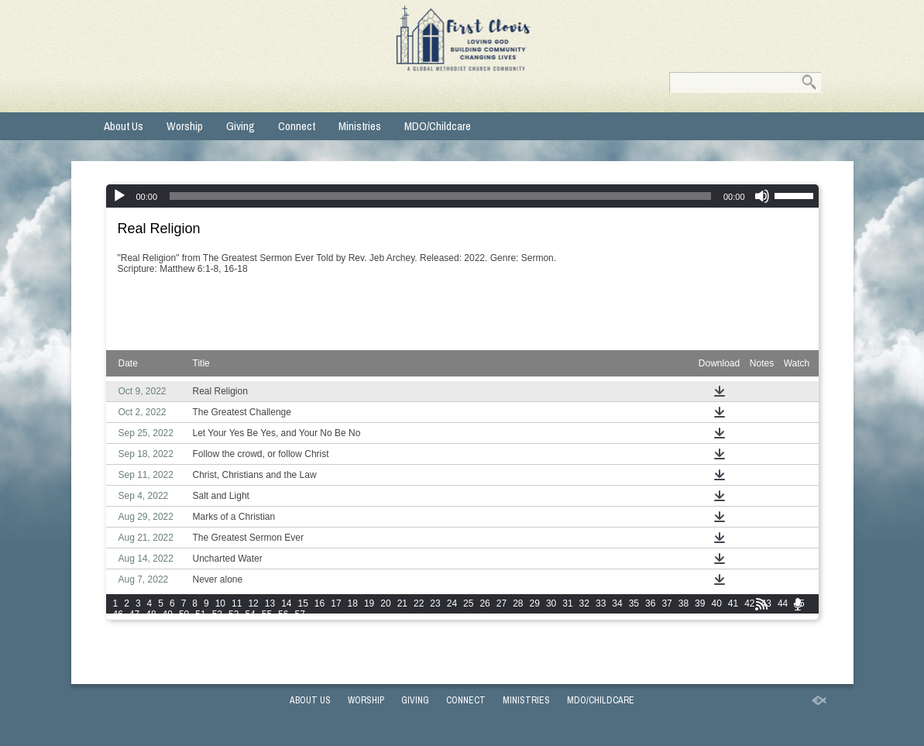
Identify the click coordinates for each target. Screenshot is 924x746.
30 (551, 603)
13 (270, 603)
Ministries (359, 126)
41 (733, 603)
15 (302, 603)
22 (419, 603)
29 (535, 603)
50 (184, 614)
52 (217, 614)
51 (200, 614)
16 (319, 603)
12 (253, 603)
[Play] (119, 196)
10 (220, 603)
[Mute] (762, 196)
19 (369, 603)
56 (283, 614)
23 (435, 603)
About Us (123, 126)
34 (617, 603)
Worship (185, 126)
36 (650, 603)
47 (134, 614)
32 (584, 603)
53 (233, 614)
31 (567, 603)
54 (250, 614)
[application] (462, 196)
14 (286, 603)
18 (353, 603)
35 (634, 603)
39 (700, 603)
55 (267, 614)
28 (518, 603)
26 (484, 603)
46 (118, 614)
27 (501, 603)
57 (299, 614)
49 (168, 614)
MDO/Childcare (437, 126)
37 (666, 603)
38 (683, 603)
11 (237, 603)
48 (151, 614)
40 (716, 603)
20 (385, 603)
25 (468, 603)
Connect (296, 126)
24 (452, 603)
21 (402, 603)
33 (601, 603)
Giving (240, 126)
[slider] (440, 196)
